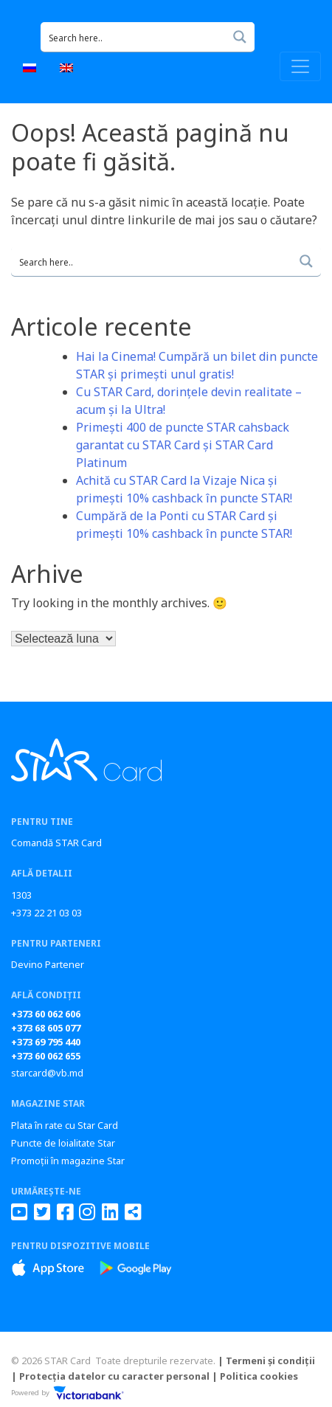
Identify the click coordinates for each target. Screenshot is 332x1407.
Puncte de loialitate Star (63, 1143)
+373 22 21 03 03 (46, 912)
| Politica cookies (255, 1376)
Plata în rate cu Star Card (64, 1125)
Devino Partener (47, 964)
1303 (21, 895)
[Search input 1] (133, 36)
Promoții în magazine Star (68, 1160)
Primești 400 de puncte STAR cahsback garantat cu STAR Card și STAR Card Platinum (182, 445)
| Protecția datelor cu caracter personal (110, 1376)
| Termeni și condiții (266, 1360)
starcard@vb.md (47, 1072)
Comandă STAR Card (56, 842)
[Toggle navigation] (300, 66)
